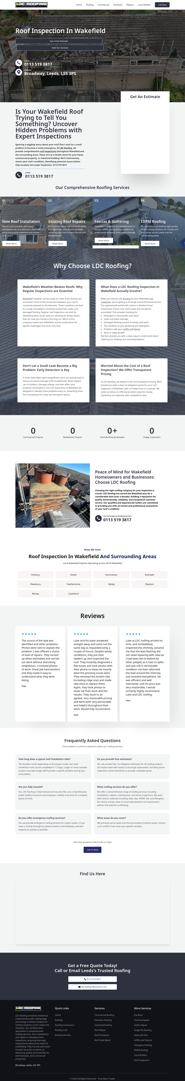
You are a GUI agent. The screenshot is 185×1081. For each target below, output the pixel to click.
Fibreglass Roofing (143, 1042)
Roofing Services (63, 1032)
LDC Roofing (66, 142)
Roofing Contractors (64, 1022)
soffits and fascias (131, 325)
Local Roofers (144, 4)
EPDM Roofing (141, 1047)
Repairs (130, 4)
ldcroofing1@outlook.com (92, 983)
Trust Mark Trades (106, 1075)
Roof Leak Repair (103, 1037)
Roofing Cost (61, 1027)
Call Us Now (92, 845)
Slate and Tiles (141, 1032)
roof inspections (48, 146)
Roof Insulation (102, 1032)
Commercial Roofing (104, 1012)
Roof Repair (100, 1027)
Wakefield (27, 294)
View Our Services (59, 41)
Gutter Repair (140, 1022)
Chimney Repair (141, 1017)
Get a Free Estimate (29, 41)
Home (79, 4)
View (24, 682)
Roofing (90, 4)
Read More (12, 238)
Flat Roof (138, 1012)
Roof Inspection (141, 1057)
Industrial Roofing (103, 1022)
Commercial (103, 4)
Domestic (117, 4)
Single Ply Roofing (142, 1027)
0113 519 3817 (92, 975)
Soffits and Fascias (143, 1037)
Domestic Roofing (103, 1017)
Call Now (162, 4)
